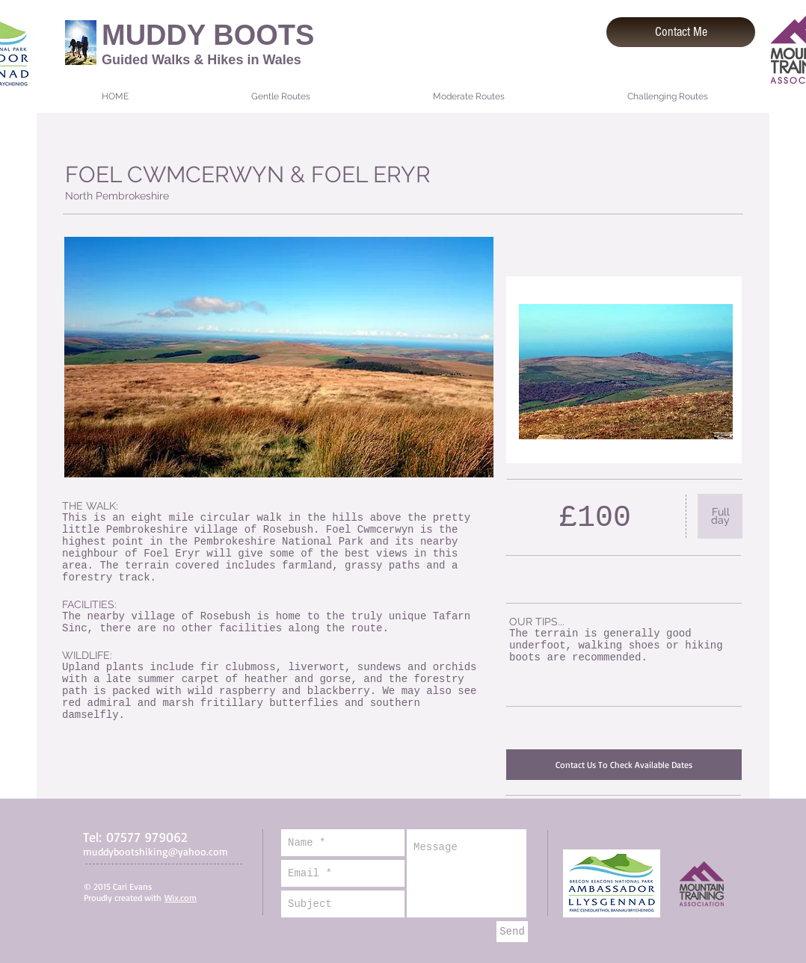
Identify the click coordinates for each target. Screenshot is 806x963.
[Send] (512, 931)
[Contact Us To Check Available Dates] (624, 764)
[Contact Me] (680, 32)
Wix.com (180, 897)
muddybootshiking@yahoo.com (155, 851)
